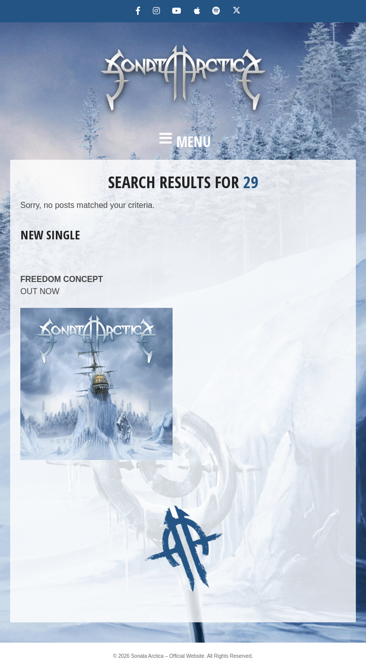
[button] (183, 141)
